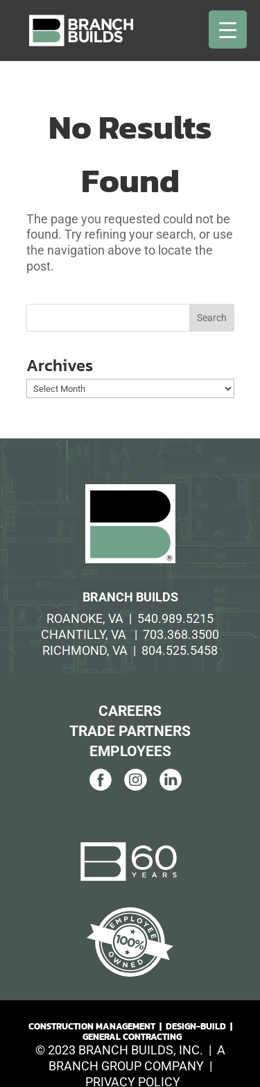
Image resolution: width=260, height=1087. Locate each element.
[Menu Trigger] (228, 29)
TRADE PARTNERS (130, 731)
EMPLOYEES (130, 751)
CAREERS (130, 711)
